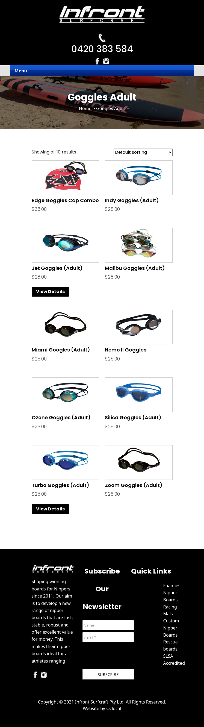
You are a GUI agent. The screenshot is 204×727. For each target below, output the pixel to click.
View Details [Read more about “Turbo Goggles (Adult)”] (50, 509)
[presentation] (123, 656)
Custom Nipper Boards (171, 628)
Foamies (172, 586)
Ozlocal (113, 708)
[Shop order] (143, 152)
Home (85, 108)
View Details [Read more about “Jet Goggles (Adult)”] (50, 291)
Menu (20, 71)
